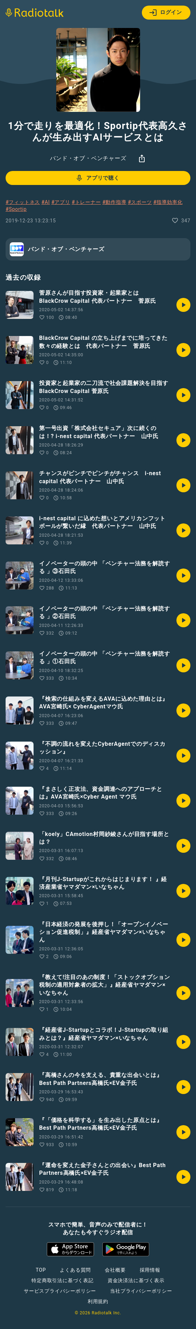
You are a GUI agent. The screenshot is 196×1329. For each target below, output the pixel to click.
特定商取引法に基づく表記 (62, 1280)
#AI (46, 202)
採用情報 (150, 1270)
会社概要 (115, 1270)
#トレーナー (86, 202)
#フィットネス (23, 202)
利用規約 (98, 1301)
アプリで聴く (97, 178)
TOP (41, 1270)
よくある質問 (75, 1270)
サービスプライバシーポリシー (60, 1291)
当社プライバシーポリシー (141, 1291)
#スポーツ (140, 202)
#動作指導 (114, 202)
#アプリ (60, 202)
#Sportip (16, 209)
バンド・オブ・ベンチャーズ (88, 158)
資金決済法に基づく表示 (136, 1280)
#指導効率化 (167, 202)
